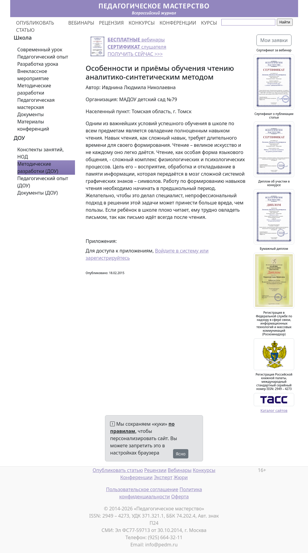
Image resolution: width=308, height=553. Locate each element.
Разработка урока (37, 64)
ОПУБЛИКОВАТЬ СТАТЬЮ (35, 26)
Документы (30, 114)
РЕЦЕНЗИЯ (111, 23)
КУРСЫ (209, 23)
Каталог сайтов (274, 410)
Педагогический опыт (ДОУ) (42, 182)
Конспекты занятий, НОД (40, 153)
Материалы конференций (33, 125)
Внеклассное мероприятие (33, 75)
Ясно (181, 454)
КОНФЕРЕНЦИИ (178, 23)
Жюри (181, 477)
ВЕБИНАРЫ (81, 23)
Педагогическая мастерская (36, 103)
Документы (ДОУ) (37, 192)
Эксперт (163, 477)
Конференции (136, 477)
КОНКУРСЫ (142, 23)
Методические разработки (34, 89)
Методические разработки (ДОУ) (37, 167)
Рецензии (155, 470)
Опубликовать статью (118, 470)
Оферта (180, 496)
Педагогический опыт (42, 56)
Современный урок (39, 49)
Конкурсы (204, 470)
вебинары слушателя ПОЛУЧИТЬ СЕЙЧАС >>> (137, 46)
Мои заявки (274, 40)
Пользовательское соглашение (142, 489)
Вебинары (179, 470)
